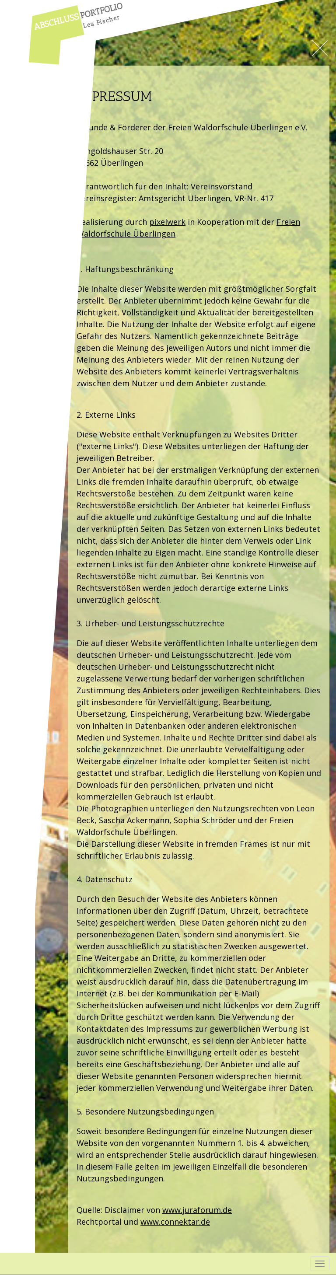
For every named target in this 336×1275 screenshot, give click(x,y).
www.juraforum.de (197, 1210)
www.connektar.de (175, 1221)
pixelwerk (167, 222)
